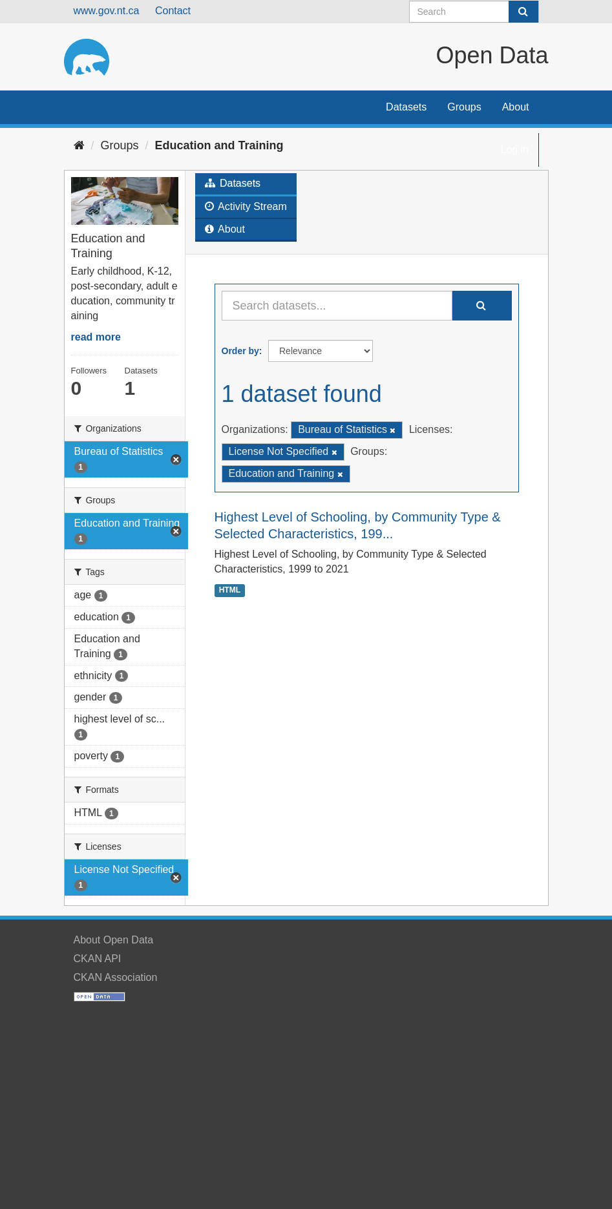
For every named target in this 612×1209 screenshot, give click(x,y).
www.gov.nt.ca (107, 10)
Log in (514, 149)
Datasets (406, 106)
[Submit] (523, 12)
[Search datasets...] (337, 306)
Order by (240, 351)
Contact (173, 10)
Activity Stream (246, 206)
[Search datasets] (474, 12)
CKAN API (97, 958)
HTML (229, 589)
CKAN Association (116, 977)
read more (96, 336)
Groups (464, 106)
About (515, 106)
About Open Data (114, 939)
